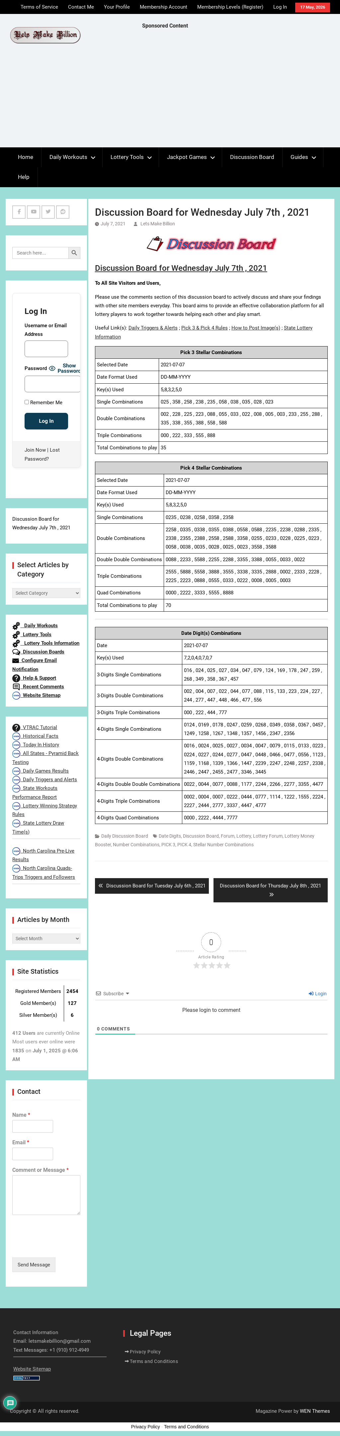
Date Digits (170, 836)
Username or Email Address (46, 330)
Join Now (35, 450)
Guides (299, 157)
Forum (227, 836)
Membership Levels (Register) (230, 7)
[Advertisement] (241, 89)
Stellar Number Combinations (223, 844)
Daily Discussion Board (124, 836)
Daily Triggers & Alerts (153, 328)
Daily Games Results (40, 771)
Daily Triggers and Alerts (44, 780)
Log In (280, 7)
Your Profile (117, 7)
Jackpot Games (187, 157)
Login (318, 993)
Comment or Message (40, 1170)
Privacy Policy (145, 1351)
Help (24, 177)
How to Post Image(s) (255, 328)
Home (25, 157)
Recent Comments (38, 687)
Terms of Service (39, 7)
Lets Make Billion (157, 223)
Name (21, 1115)
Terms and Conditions (154, 1361)
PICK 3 (168, 844)
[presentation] (62, 1246)
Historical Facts (35, 736)
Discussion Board (252, 157)
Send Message (34, 1265)
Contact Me (81, 7)
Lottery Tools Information (45, 643)
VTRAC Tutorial (34, 727)
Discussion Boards (38, 652)
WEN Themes (315, 1411)
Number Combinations (136, 844)
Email (20, 1142)
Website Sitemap (36, 695)
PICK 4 (184, 844)
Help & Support (34, 678)
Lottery (243, 836)
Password (36, 368)
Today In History (35, 745)
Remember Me (43, 403)
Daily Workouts (68, 157)
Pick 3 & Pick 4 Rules (204, 328)
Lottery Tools (127, 157)
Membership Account (163, 7)
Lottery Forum (268, 836)
